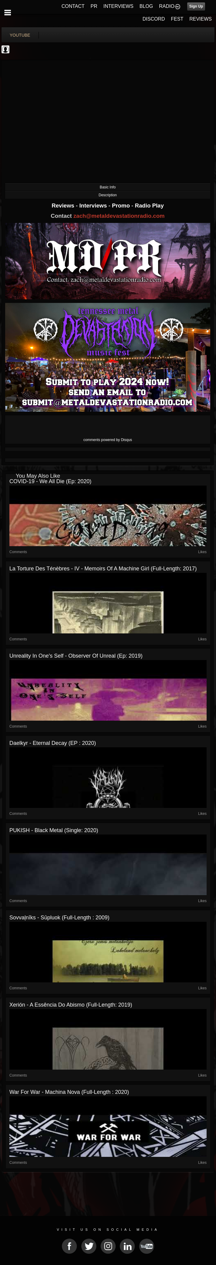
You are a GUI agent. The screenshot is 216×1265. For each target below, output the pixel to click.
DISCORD (154, 19)
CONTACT (73, 6)
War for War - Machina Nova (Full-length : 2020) (69, 1092)
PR (94, 6)
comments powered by (107, 440)
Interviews (93, 205)
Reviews (64, 205)
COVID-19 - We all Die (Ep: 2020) (50, 481)
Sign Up (196, 6)
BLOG (146, 6)
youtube (20, 35)
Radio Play (149, 205)
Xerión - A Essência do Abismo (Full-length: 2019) (70, 1005)
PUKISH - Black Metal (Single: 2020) (53, 830)
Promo (121, 205)
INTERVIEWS (118, 6)
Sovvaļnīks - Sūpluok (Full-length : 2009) (59, 918)
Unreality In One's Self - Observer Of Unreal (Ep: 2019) (76, 656)
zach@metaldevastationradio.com (118, 216)
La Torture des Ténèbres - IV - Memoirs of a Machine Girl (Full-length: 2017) (103, 569)
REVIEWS (200, 19)
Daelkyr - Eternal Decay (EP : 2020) (52, 743)
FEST (177, 19)
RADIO (166, 6)
